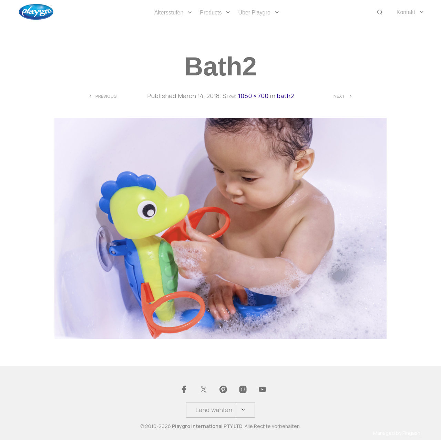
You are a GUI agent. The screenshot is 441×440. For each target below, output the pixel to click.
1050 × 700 (253, 96)
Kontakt (406, 12)
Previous (106, 96)
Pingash (411, 433)
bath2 (285, 96)
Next (340, 96)
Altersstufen (168, 12)
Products (211, 12)
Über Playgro (254, 12)
